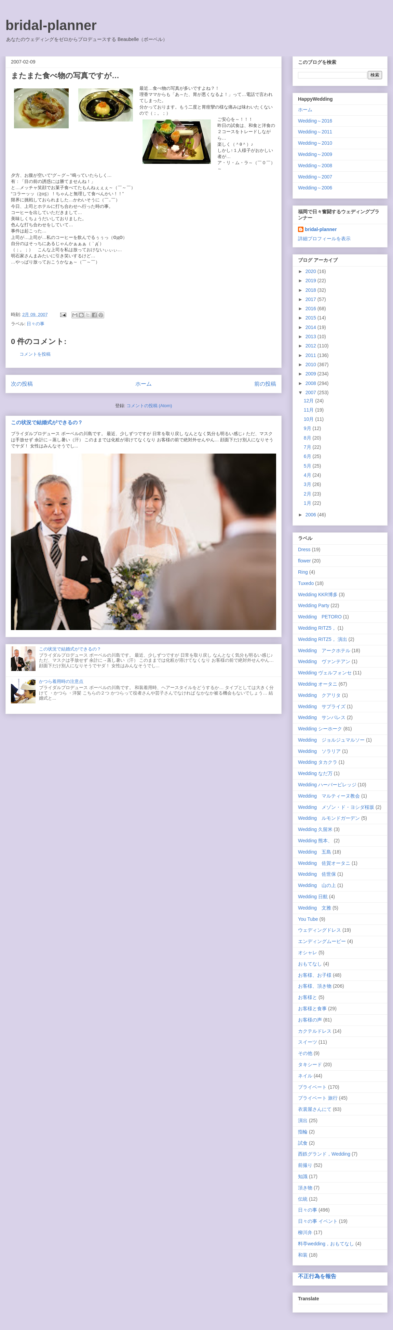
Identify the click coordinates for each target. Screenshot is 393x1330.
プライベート (312, 1087)
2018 (311, 290)
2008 (311, 383)
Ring (303, 572)
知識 (303, 1176)
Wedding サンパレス (321, 717)
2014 (311, 327)
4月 (308, 475)
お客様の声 (310, 1019)
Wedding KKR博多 (318, 594)
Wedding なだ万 (315, 773)
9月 (308, 428)
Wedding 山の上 (317, 885)
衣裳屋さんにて (314, 1109)
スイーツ (307, 1042)
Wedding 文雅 (314, 908)
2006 (311, 514)
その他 (305, 1053)
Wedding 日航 (313, 896)
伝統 (303, 1199)
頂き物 (305, 1187)
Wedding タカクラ (317, 762)
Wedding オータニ (317, 684)
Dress (304, 549)
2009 (311, 373)
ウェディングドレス (319, 930)
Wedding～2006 (315, 187)
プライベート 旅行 (318, 1098)
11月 (309, 410)
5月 (308, 466)
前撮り (305, 1165)
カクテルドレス (314, 1031)
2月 (308, 494)
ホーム (143, 384)
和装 (303, 1255)
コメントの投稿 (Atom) (149, 405)
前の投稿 (265, 384)
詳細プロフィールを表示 (324, 238)
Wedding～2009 (315, 154)
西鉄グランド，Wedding (324, 1154)
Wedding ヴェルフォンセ (325, 672)
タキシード (310, 1064)
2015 (311, 317)
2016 (311, 308)
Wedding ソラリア (319, 751)
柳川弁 (305, 1232)
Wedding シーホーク (320, 728)
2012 (311, 345)
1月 (308, 503)
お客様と (307, 997)
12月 (309, 400)
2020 (311, 271)
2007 (311, 392)
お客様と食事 (312, 1008)
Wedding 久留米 (315, 829)
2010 (311, 364)
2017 (311, 299)
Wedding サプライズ (321, 706)
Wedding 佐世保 (317, 874)
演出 (303, 1120)
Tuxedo (306, 583)
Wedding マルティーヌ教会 (329, 796)
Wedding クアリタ (319, 695)
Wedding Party (313, 605)
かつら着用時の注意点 (61, 681)
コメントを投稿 (35, 354)
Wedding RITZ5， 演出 (322, 639)
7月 (308, 447)
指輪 (303, 1131)
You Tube (308, 919)
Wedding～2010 (315, 143)
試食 (303, 1143)
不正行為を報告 (317, 1276)
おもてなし (310, 964)
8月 (308, 438)
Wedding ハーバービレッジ (327, 784)
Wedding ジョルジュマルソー (331, 740)
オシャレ (307, 952)
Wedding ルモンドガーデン (329, 818)
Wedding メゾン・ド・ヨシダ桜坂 (336, 807)
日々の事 (35, 323)
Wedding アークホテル (324, 650)
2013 (311, 336)
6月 (308, 456)
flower (304, 560)
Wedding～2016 (315, 121)
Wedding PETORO (320, 616)
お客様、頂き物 (314, 986)
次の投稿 (22, 384)
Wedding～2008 (315, 165)
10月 (309, 419)
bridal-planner (51, 25)
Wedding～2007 (315, 177)
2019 (311, 280)
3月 (308, 484)
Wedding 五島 (314, 852)
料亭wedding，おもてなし (326, 1243)
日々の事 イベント (318, 1221)
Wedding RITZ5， (317, 628)
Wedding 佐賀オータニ (324, 863)
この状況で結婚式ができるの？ (47, 422)
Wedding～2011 (315, 131)
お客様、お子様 (314, 975)
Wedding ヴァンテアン (324, 661)
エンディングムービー (322, 941)
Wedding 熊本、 (315, 840)
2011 (311, 355)
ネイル (305, 1075)
